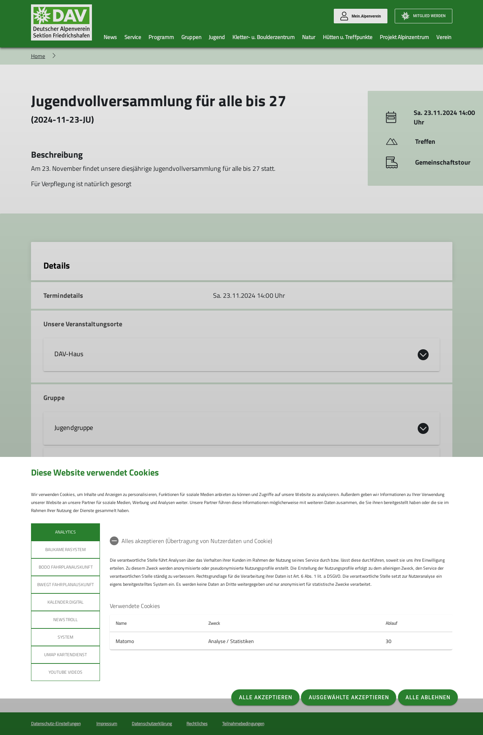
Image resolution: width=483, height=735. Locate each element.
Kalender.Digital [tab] (65, 602)
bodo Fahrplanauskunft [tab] (65, 566)
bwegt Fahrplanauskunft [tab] (65, 584)
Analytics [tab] (65, 531)
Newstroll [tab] (65, 619)
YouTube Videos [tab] (65, 672)
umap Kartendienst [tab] (65, 654)
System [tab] (65, 637)
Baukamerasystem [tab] (65, 549)
